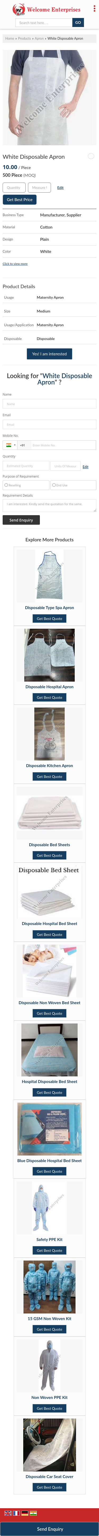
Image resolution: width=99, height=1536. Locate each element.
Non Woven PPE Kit (49, 1397)
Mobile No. (11, 435)
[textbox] (39, 188)
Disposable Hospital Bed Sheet (49, 923)
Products (24, 38)
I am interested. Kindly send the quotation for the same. (49, 505)
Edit (60, 187)
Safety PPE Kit (49, 1239)
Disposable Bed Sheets (49, 844)
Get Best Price (19, 199)
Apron (39, 38)
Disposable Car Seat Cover (49, 1476)
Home (9, 38)
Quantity (9, 456)
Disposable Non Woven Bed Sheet (50, 1002)
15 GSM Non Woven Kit (49, 1318)
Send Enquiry (50, 1529)
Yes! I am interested (49, 353)
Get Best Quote (49, 618)
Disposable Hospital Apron (50, 686)
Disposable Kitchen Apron (49, 765)
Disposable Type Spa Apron (49, 607)
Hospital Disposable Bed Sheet (49, 1081)
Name (7, 394)
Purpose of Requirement (21, 476)
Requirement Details (18, 495)
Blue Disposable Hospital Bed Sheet (49, 1160)
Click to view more (15, 263)
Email (7, 415)
